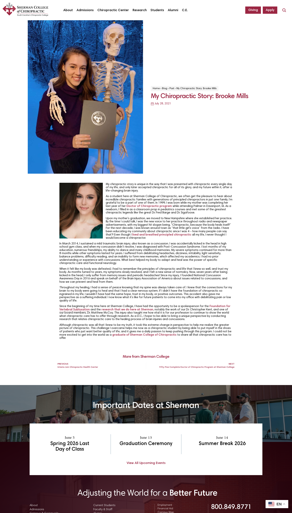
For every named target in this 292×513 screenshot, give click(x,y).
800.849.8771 (231, 507)
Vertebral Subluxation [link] (74, 309)
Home (156, 88)
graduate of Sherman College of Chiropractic (144, 334)
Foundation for (220, 306)
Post (171, 88)
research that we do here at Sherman (127, 309)
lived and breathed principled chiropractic (161, 234)
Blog (164, 88)
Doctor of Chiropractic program (149, 206)
